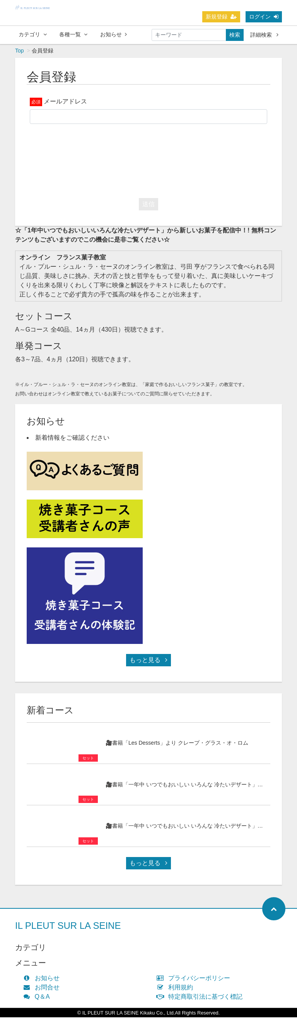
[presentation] (148, 160)
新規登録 (221, 17)
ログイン (263, 17)
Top (19, 51)
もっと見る (148, 660)
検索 (234, 35)
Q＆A (38, 997)
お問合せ (43, 988)
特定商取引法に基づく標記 (201, 997)
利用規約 (176, 988)
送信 (148, 205)
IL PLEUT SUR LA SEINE (68, 926)
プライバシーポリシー (195, 979)
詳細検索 (264, 35)
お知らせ (113, 34)
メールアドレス (65, 102)
